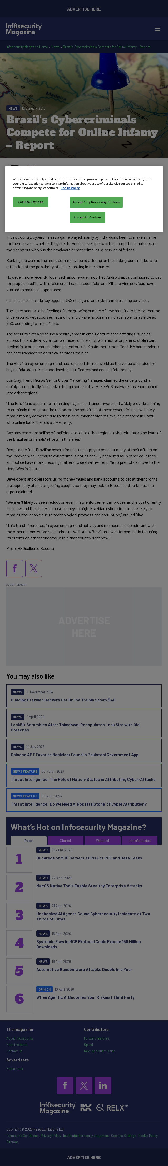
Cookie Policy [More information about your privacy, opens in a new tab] (70, 188)
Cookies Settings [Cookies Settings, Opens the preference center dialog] (30, 202)
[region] (84, 199)
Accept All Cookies (87, 217)
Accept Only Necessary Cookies (96, 202)
